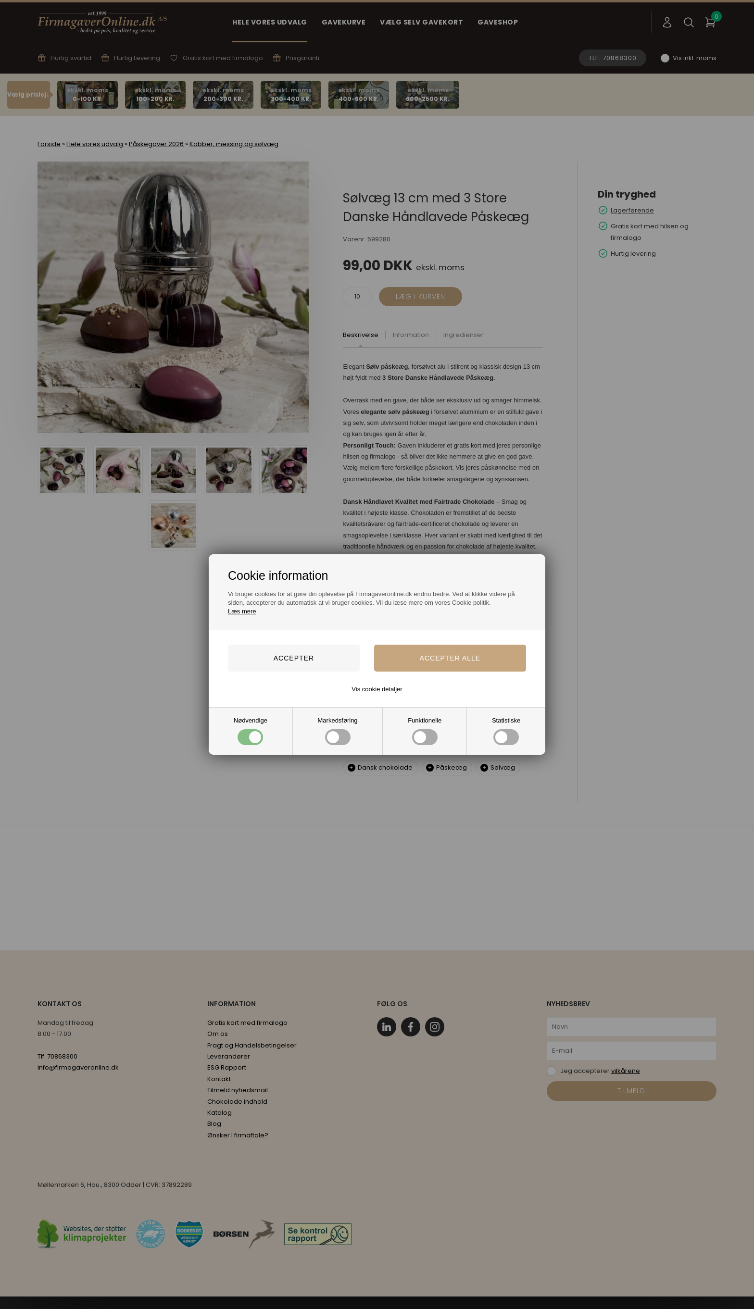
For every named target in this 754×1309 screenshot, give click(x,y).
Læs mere (242, 611)
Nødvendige (250, 731)
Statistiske (506, 731)
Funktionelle (424, 731)
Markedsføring (338, 731)
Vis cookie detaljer (377, 689)
